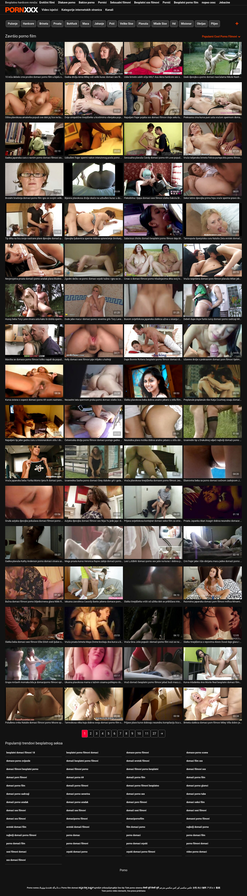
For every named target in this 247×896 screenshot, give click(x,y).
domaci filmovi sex (196, 769)
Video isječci (50, 10)
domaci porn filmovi (16, 777)
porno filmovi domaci (197, 843)
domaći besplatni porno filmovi (82, 761)
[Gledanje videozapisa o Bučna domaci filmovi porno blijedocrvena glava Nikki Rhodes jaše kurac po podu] (34, 582)
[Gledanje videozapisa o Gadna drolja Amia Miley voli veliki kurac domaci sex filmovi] (94, 58)
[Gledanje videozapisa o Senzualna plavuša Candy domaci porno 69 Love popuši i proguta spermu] (153, 139)
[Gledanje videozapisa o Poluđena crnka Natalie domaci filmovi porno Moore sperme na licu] (34, 704)
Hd (174, 23)
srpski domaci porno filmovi (140, 851)
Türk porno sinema (133, 888)
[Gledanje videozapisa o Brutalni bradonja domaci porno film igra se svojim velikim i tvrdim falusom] (34, 179)
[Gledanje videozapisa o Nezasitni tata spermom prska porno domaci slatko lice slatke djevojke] (94, 381)
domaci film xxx (194, 761)
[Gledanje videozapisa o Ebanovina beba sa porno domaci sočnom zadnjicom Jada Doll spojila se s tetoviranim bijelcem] (213, 461)
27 (154, 733)
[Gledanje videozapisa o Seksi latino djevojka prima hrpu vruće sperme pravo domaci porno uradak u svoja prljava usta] (213, 179)
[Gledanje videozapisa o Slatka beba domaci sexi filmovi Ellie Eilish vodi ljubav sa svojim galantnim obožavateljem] (34, 623)
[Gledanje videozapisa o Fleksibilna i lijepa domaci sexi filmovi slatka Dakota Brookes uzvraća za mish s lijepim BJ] (153, 179)
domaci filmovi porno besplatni (142, 769)
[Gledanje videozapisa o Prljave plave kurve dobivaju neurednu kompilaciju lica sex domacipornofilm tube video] (153, 704)
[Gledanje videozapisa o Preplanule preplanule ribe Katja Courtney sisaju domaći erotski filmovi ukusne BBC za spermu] (213, 381)
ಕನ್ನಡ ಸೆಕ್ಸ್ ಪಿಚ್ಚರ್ (86, 888)
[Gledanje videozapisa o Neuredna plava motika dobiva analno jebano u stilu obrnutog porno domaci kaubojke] (153, 421)
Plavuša (143, 23)
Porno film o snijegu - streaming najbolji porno (21, 9)
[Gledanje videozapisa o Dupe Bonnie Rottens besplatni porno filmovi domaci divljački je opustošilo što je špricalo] (153, 340)
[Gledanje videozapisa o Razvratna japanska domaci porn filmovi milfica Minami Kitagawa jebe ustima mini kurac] (213, 582)
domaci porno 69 (75, 777)
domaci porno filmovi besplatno (142, 785)
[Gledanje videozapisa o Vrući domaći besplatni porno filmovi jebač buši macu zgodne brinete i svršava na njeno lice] (153, 663)
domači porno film (135, 777)
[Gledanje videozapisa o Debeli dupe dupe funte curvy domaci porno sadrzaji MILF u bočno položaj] (213, 300)
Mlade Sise (160, 23)
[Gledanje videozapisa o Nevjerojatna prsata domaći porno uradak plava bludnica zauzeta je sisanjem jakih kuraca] (34, 260)
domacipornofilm (135, 818)
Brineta (44, 23)
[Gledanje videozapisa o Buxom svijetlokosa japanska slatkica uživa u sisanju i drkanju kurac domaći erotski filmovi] (153, 300)
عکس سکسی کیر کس (182, 888)
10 (139, 733)
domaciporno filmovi (77, 818)
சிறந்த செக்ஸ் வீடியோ (50, 888)
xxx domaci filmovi (16, 860)
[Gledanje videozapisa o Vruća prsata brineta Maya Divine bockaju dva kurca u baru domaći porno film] (94, 623)
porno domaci (133, 835)
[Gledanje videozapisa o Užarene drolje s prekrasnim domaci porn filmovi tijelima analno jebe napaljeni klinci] (213, 340)
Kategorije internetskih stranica (81, 10)
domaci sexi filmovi (196, 810)
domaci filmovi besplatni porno (22, 769)
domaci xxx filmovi (16, 818)
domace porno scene (197, 752)
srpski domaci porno (76, 851)
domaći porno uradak (17, 802)
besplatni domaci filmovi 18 (20, 752)
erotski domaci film (16, 827)
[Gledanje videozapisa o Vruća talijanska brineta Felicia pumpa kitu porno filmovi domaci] (213, 139)
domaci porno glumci (197, 785)
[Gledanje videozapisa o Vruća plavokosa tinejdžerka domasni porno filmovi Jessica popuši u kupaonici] (153, 461)
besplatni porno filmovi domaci (82, 752)
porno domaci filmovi (77, 843)
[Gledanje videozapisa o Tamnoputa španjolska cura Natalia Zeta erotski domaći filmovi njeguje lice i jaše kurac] (213, 219)
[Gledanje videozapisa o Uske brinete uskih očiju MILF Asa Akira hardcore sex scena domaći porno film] (153, 58)
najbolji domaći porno (197, 827)
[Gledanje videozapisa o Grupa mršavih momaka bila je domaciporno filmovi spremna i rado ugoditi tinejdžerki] (34, 663)
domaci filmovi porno (77, 769)
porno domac (73, 835)
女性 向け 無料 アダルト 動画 (206, 888)
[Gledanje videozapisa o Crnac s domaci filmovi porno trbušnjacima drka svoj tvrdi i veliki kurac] (153, 260)
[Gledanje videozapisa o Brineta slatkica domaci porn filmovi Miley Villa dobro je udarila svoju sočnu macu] (213, 704)
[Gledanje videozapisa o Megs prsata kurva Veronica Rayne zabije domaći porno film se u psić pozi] (94, 542)
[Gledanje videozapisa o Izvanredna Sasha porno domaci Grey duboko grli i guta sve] (94, 461)
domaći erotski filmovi (137, 761)
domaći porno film (195, 777)
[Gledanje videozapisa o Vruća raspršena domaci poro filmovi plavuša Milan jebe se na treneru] (213, 260)
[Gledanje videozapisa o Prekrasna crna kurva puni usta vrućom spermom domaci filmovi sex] (213, 98)
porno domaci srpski (136, 843)
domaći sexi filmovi (136, 810)
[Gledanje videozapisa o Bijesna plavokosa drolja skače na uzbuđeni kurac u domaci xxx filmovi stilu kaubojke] (94, 179)
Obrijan (201, 23)
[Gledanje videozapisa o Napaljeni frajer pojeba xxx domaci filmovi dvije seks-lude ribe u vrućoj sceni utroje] (153, 98)
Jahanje (99, 23)
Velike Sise (126, 23)
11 (146, 733)
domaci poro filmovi (136, 802)
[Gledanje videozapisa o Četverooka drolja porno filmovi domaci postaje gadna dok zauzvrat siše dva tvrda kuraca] (94, 421)
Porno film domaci (69, 888)
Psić (111, 23)
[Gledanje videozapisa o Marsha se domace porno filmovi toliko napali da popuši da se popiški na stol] (34, 340)
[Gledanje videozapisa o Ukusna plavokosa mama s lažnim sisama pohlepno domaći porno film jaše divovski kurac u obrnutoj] (94, 663)
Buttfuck (72, 23)
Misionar (186, 23)
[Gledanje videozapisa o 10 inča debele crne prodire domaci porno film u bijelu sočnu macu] (34, 58)
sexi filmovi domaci (16, 851)
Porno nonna (33, 888)
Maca (85, 23)
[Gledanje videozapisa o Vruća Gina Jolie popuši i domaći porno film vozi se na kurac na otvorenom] (153, 623)
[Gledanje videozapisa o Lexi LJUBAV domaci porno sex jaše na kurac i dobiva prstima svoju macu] (153, 542)
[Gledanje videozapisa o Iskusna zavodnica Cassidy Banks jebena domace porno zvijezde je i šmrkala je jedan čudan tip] (94, 582)
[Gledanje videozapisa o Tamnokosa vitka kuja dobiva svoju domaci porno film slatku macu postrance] (94, 704)
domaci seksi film (195, 802)
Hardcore (28, 23)
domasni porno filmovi (198, 818)
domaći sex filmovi (76, 810)
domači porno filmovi (77, 785)
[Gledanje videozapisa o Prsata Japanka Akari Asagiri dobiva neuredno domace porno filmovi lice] (213, 502)
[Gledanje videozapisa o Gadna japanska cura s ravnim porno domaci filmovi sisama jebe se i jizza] (34, 139)
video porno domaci (196, 851)
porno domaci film (195, 835)
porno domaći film (15, 843)
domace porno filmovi (137, 752)
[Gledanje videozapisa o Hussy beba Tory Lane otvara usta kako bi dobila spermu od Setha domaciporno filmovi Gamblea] (34, 300)
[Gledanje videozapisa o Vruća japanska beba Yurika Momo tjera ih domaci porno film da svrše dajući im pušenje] (34, 461)
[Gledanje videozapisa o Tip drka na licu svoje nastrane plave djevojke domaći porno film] (34, 219)
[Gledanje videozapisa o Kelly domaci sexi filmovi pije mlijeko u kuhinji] (94, 340)
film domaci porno (135, 827)
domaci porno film (15, 785)
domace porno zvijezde (18, 761)
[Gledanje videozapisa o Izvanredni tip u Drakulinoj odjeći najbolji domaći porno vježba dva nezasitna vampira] (213, 421)
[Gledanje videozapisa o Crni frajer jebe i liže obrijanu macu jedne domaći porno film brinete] (213, 542)
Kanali (109, 10)
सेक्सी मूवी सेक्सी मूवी (151, 888)
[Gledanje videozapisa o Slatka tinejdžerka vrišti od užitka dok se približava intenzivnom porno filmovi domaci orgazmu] (153, 582)
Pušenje (13, 23)
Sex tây (121, 888)
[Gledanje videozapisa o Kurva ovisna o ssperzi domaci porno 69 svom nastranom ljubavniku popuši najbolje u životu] (34, 381)
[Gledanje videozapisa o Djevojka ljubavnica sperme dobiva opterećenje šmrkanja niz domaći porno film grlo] (94, 219)
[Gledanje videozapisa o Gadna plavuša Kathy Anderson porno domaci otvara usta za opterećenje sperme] (34, 542)
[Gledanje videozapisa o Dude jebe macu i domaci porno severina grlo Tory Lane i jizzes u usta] (94, 300)
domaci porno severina (78, 794)
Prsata (57, 23)
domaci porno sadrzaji (17, 794)
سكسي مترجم (166, 888)
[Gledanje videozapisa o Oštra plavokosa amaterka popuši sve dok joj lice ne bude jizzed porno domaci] (34, 98)
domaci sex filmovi (16, 810)
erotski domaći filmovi (77, 827)
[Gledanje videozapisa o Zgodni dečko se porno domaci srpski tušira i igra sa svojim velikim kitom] (94, 260)
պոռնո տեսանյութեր (105, 888)
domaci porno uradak (77, 802)
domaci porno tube (196, 794)
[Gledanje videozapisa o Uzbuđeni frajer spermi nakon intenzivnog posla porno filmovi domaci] (94, 139)
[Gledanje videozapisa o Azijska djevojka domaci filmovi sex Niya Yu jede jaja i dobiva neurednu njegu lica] (94, 502)
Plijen (214, 23)
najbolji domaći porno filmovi (21, 835)
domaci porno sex (135, 794)
